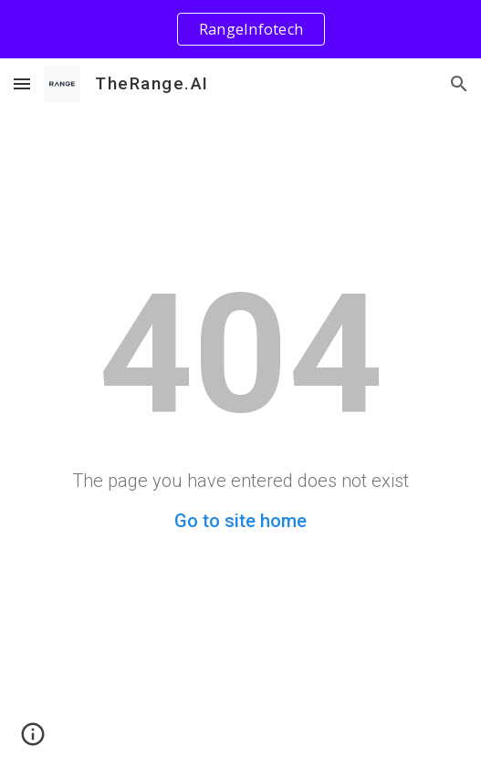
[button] (22, 83)
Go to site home (240, 521)
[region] (240, 29)
